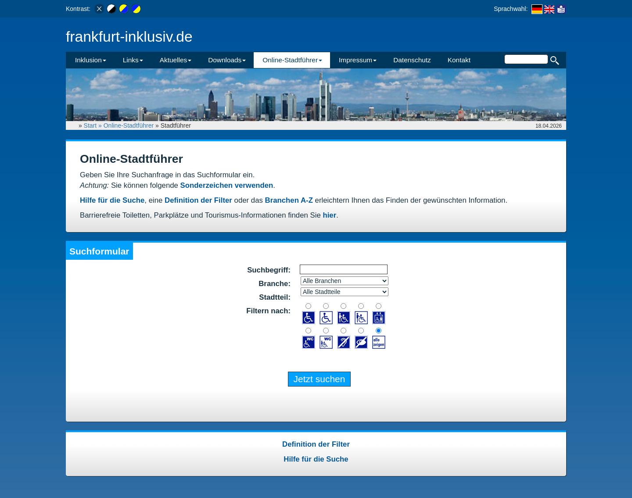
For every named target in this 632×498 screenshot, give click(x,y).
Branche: (275, 283)
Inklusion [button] (90, 60)
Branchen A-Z (289, 200)
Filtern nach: (268, 311)
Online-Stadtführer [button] (292, 60)
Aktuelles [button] (175, 60)
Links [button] (133, 60)
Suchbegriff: (269, 270)
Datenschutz (412, 60)
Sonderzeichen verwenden (226, 185)
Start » (94, 125)
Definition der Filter (198, 200)
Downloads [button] (227, 60)
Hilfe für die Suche (112, 200)
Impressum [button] (358, 60)
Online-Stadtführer (129, 125)
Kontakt (459, 60)
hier (329, 215)
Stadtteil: (275, 297)
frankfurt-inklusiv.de (129, 37)
